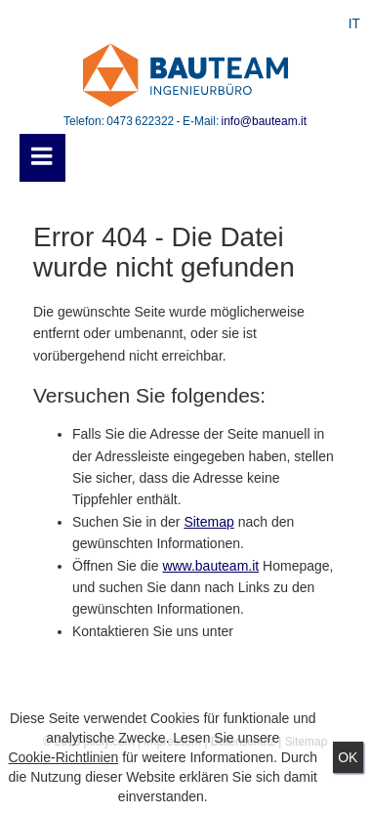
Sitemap (208, 522)
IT (354, 24)
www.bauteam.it (210, 566)
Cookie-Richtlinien (63, 757)
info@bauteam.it (264, 121)
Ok (347, 757)
